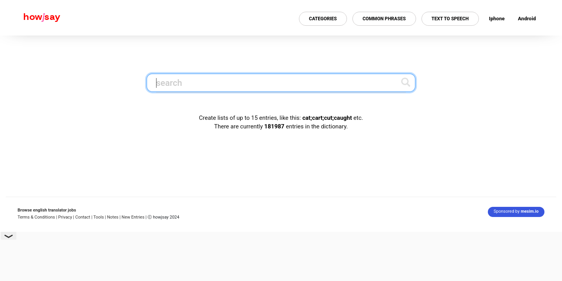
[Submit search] (406, 82)
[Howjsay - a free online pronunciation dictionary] (30, 18)
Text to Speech (450, 18)
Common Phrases (384, 18)
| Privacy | (65, 217)
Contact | (83, 217)
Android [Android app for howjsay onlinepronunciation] (527, 18)
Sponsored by (516, 211)
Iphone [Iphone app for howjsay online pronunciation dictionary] (497, 18)
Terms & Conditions (36, 217)
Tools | (99, 217)
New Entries (133, 217)
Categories (323, 18)
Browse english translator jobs (47, 210)
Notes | (114, 217)
